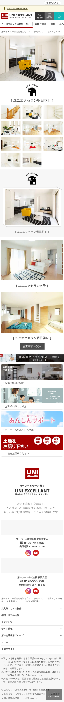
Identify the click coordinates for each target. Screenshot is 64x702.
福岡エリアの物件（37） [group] (16, 23)
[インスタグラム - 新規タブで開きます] (28, 553)
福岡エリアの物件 (55, 31)
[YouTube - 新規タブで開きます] (36, 553)
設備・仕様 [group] (40, 23)
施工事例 (10, 601)
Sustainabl (12, 8)
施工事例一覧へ (32, 346)
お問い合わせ (30, 698)
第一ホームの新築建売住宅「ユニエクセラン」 (22, 31)
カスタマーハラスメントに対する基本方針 (23, 694)
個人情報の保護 (10, 698)
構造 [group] (53, 23)
